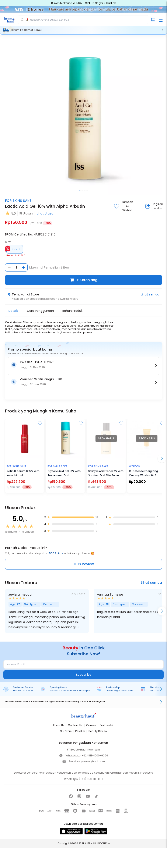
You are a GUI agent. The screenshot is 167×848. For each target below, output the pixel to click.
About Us (58, 725)
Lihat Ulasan (45, 213)
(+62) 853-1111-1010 (91, 779)
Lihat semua (150, 294)
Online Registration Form (119, 690)
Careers (91, 725)
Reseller (80, 731)
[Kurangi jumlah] (9, 267)
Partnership (107, 725)
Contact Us (75, 725)
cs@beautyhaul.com (91, 761)
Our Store (66, 731)
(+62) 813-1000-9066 (94, 755)
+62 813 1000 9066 (23, 690)
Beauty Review (97, 731)
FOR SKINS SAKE (18, 200)
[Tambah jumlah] (24, 267)
